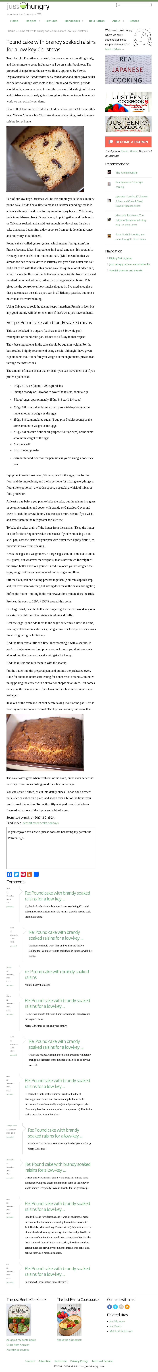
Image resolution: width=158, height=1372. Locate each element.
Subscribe (60, 1361)
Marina (133, 151)
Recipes (31, 20)
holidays (53, 823)
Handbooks (72, 20)
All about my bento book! (21, 1339)
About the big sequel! (69, 1339)
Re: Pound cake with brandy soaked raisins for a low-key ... (57, 895)
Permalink (9, 907)
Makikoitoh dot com (121, 1331)
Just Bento (115, 1326)
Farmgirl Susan (11, 1125)
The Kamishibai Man (127, 172)
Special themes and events (125, 270)
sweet (37, 823)
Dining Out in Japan (120, 258)
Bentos (134, 20)
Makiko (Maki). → (114, 49)
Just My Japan (117, 1321)
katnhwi (9, 967)
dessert (27, 823)
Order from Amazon (17, 1344)
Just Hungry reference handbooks (129, 264)
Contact (30, 1361)
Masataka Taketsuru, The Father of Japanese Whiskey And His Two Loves (131, 220)
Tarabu (124, 151)
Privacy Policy (79, 1361)
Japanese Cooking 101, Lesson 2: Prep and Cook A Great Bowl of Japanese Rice (132, 201)
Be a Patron (97, 20)
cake (44, 823)
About (116, 20)
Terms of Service (102, 1361)
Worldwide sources (17, 1349)
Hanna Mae (10, 1160)
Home (14, 20)
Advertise (45, 1361)
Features (51, 20)
